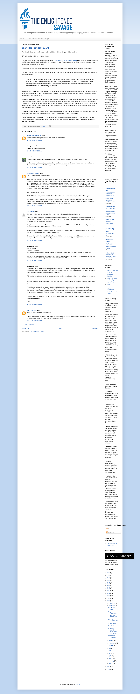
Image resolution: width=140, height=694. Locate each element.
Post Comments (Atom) (37, 331)
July (110, 648)
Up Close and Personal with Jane (110, 229)
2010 (108, 596)
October (111, 640)
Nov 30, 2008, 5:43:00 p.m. (34, 320)
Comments (110, 532)
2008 (108, 601)
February (111, 661)
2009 (108, 598)
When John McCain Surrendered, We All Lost (113, 631)
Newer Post (25, 328)
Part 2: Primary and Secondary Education (112, 274)
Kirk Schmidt (31, 211)
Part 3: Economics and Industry (112, 279)
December (112, 603)
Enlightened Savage (33, 173)
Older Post (95, 328)
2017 (108, 578)
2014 (108, 585)
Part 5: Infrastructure (110, 285)
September (112, 643)
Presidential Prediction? (112, 636)
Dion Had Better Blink (35, 48)
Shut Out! (111, 626)
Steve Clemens (31, 310)
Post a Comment (29, 324)
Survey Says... (112, 623)
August (111, 645)
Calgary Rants (110, 253)
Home (22, 39)
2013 (108, 588)
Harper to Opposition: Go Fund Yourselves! (112, 614)
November (112, 605)
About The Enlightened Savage (38, 39)
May (110, 653)
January (111, 663)
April (110, 656)
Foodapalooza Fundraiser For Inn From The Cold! (111, 256)
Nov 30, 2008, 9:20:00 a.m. (34, 304)
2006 (108, 669)
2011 (108, 593)
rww (28, 157)
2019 (108, 573)
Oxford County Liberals (34, 135)
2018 (108, 575)
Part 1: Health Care (112, 270)
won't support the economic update (66, 60)
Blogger (78, 684)
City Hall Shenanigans (113, 620)
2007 (108, 666)
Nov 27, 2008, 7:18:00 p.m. (34, 205)
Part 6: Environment (110, 288)
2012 (108, 590)
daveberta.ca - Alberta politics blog (110, 188)
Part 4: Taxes (110, 282)
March (111, 658)
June (110, 650)
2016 (108, 580)
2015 (108, 583)
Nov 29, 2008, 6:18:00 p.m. (34, 260)
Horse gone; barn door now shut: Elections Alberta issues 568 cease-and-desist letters (111, 211)
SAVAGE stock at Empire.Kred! (112, 544)
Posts (108, 529)
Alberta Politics (110, 206)
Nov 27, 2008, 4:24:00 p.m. (34, 140)
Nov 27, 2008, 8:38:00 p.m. (34, 240)
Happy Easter (109, 223)
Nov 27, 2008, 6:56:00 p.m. (34, 151)
